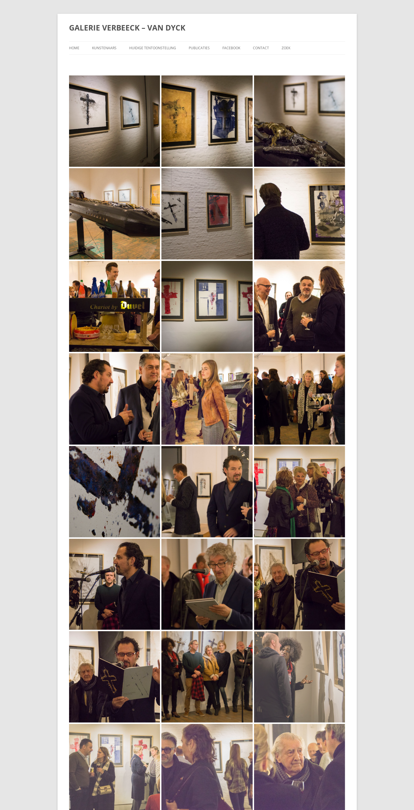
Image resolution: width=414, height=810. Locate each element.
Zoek (286, 47)
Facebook (231, 47)
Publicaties (199, 47)
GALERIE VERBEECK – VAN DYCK (127, 27)
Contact (261, 47)
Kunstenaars (104, 47)
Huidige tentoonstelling (152, 47)
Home (74, 47)
